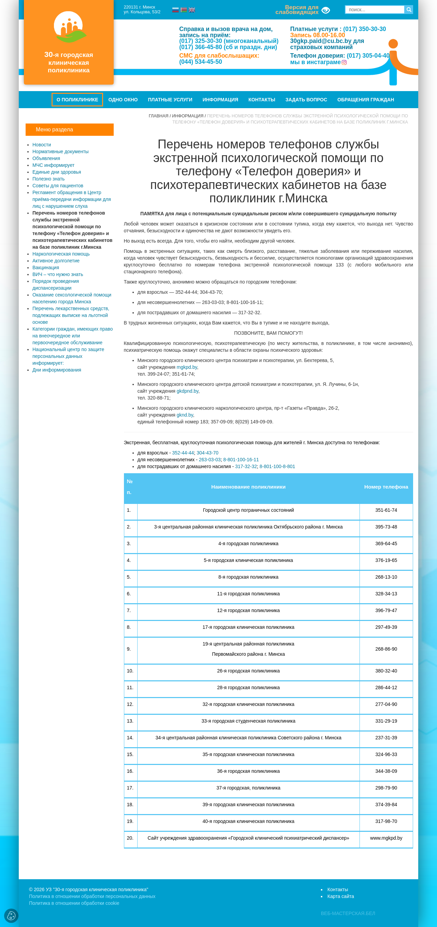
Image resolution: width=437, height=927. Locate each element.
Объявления (46, 158)
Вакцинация (45, 267)
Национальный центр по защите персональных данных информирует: (68, 356)
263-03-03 (210, 459)
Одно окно (123, 99)
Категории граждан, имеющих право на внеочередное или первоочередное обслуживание (72, 335)
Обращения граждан (365, 99)
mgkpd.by (187, 367)
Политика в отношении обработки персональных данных (92, 896)
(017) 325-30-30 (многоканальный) (229, 41)
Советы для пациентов (57, 185)
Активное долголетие (56, 260)
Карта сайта (340, 896)
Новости (41, 144)
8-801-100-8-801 (277, 466)
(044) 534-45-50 (200, 61)
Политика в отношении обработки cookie (74, 903)
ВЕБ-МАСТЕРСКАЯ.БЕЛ (348, 913)
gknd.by (185, 415)
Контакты (262, 99)
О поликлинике (77, 99)
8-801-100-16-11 (241, 459)
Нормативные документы (60, 151)
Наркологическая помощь (61, 254)
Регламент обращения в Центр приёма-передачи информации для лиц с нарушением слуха (71, 199)
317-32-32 (246, 466)
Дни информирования (56, 370)
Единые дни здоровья (56, 172)
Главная (159, 116)
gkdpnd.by (187, 391)
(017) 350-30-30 (364, 29)
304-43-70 (207, 452)
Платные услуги (170, 99)
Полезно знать (48, 179)
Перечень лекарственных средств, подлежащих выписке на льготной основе (70, 315)
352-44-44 (183, 452)
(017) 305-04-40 (368, 55)
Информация (220, 99)
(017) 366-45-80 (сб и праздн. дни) (228, 47)
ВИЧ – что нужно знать (57, 274)
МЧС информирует (53, 165)
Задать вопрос (306, 99)
